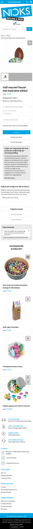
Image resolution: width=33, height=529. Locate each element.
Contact (3, 487)
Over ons (3, 473)
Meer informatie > (9, 178)
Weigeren (22, 526)
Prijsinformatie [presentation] (16, 209)
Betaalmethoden (6, 492)
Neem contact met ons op (10, 197)
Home (3, 35)
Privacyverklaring (6, 506)
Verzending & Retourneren (9, 489)
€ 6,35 (7, 291)
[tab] (16, 209)
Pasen (8, 35)
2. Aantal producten (10, 120)
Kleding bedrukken (6, 475)
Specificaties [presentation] (16, 219)
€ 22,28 (7, 409)
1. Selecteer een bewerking (13, 107)
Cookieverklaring (6, 503)
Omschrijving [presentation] (16, 214)
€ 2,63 (7, 369)
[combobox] (14, 29)
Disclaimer (4, 509)
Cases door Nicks (6, 478)
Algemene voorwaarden (8, 501)
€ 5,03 (7, 330)
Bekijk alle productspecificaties (13, 101)
